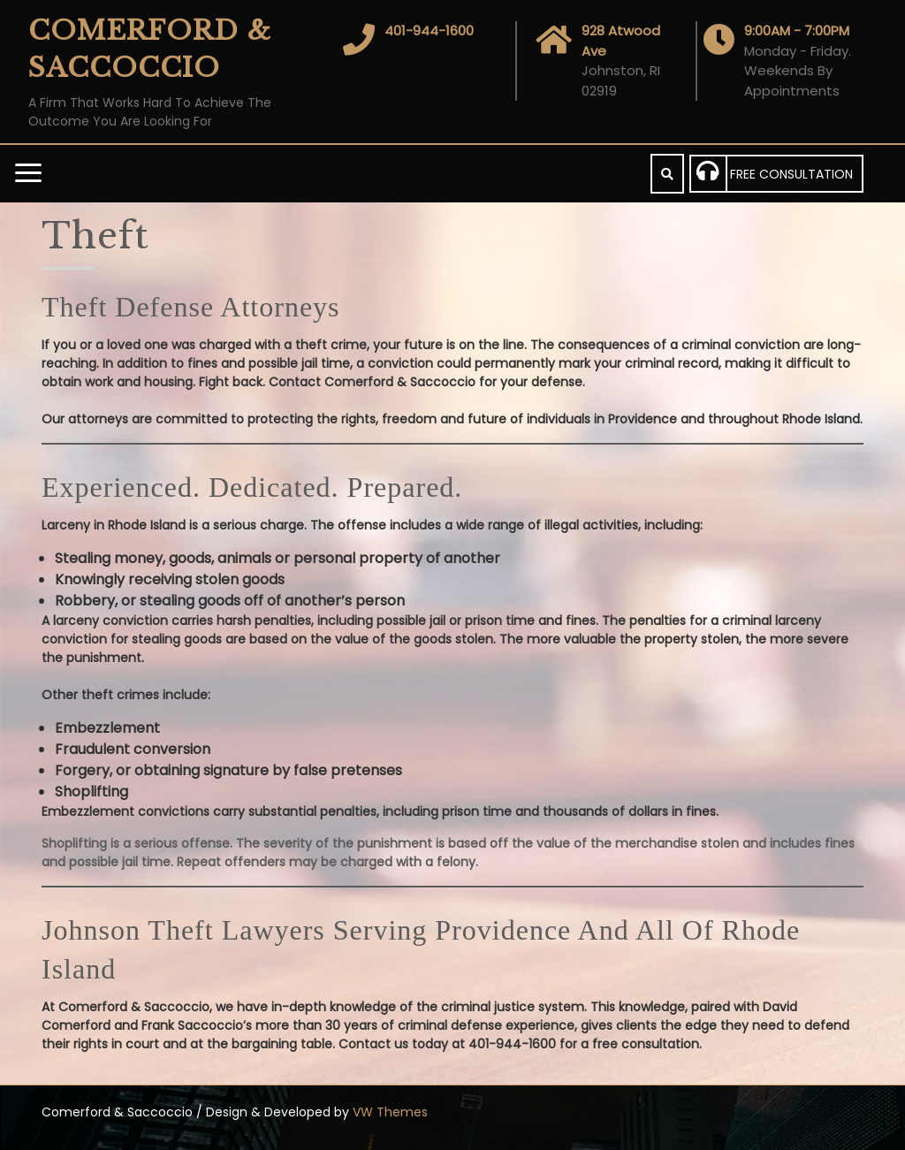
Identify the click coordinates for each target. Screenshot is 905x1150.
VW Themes (388, 1112)
